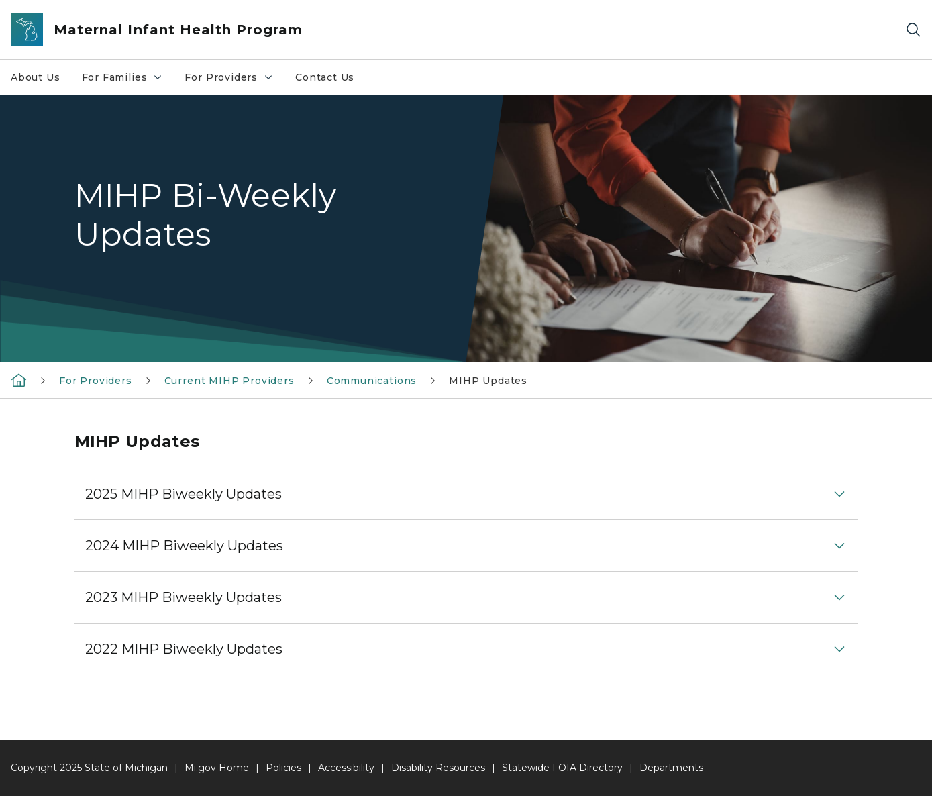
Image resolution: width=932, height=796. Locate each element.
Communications (372, 381)
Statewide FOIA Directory (562, 768)
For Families (127, 80)
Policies (283, 768)
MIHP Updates (488, 381)
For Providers (234, 80)
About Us (35, 77)
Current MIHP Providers (229, 381)
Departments (671, 768)
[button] (466, 493)
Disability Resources (438, 768)
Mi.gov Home (217, 768)
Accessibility (346, 768)
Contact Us (324, 77)
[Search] (913, 29)
